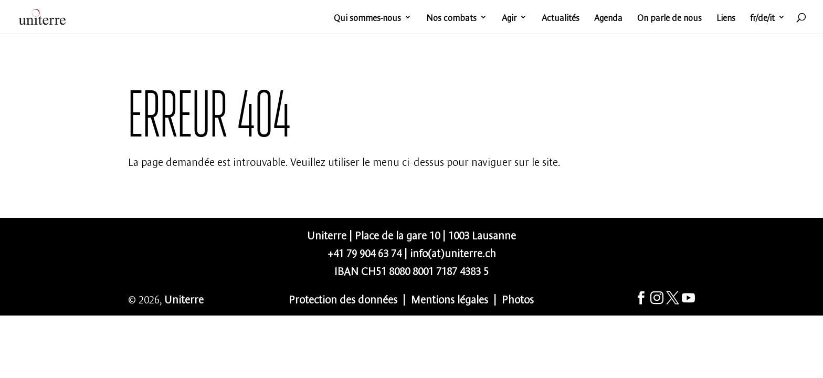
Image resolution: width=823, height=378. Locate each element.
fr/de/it (762, 18)
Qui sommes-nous (367, 18)
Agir (509, 18)
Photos (518, 298)
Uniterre (184, 298)
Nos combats (451, 18)
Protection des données (343, 298)
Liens (725, 18)
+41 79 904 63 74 (365, 252)
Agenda (608, 18)
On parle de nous (669, 18)
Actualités (560, 18)
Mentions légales (449, 298)
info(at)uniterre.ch (453, 252)
